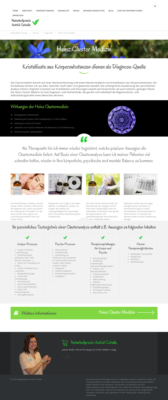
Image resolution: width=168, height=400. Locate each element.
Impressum (18, 15)
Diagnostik (63, 10)
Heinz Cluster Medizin (126, 312)
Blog (111, 10)
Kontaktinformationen (129, 10)
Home (15, 10)
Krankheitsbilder (45, 10)
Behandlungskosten (94, 10)
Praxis (76, 10)
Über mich (27, 10)
